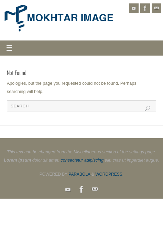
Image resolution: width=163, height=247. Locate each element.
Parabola (79, 174)
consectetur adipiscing (82, 160)
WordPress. (109, 174)
